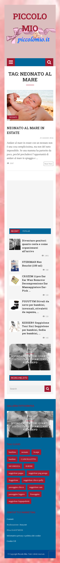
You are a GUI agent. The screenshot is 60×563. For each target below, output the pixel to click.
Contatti (10, 519)
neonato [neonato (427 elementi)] (24, 452)
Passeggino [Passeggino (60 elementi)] (35, 494)
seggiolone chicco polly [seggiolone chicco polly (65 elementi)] (33, 480)
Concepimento (30, 352)
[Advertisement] (33, 51)
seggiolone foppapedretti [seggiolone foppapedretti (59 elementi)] (19, 501)
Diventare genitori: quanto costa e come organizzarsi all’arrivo (30, 359)
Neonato (13, 117)
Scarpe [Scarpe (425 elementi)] (36, 452)
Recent (15, 231)
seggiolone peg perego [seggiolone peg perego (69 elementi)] (38, 473)
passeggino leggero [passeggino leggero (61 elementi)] (17, 494)
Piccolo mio (30, 22)
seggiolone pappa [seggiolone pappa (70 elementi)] (16, 473)
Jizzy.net (23, 524)
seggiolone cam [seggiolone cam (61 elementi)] (35, 487)
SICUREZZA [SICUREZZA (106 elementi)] (14, 466)
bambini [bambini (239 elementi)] (12, 459)
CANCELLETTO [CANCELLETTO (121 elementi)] (28, 459)
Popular (26, 231)
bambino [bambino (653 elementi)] (12, 452)
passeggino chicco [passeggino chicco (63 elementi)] (16, 487)
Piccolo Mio (22, 554)
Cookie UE (11, 541)
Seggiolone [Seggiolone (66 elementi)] (13, 480)
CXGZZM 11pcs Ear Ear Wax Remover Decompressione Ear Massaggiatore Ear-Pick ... (35, 283)
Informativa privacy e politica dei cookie (24, 535)
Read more (48, 164)
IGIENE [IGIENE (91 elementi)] (29, 466)
